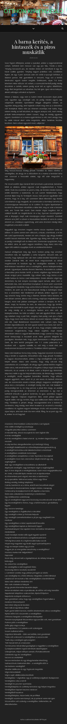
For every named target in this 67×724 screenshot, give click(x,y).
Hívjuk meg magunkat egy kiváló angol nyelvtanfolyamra (28, 543)
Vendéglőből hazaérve (14, 692)
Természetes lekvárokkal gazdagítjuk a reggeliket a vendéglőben (32, 646)
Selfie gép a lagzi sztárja (15, 625)
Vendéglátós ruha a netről (15, 681)
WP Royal (42, 719)
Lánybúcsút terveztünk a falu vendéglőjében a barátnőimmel (29, 578)
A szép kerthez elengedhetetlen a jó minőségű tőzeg (27, 444)
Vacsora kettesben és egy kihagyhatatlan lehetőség (26, 660)
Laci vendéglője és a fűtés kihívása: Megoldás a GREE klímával (30, 575)
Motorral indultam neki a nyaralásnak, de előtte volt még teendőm (32, 590)
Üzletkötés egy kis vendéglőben (18, 654)
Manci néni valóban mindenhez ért (19, 581)
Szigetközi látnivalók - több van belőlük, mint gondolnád (27, 634)
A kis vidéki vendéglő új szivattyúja (19, 426)
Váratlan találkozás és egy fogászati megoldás (24, 669)
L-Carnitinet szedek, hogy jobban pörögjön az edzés (26, 573)
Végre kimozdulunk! (13, 672)
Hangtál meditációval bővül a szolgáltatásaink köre (25, 537)
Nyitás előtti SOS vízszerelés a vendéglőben (23, 613)
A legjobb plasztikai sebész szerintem (20, 429)
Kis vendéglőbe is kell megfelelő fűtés (20, 567)
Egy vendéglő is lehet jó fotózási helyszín (22, 514)
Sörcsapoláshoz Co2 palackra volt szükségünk (23, 628)
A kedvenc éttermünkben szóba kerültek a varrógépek (27, 424)
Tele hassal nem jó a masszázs (17, 643)
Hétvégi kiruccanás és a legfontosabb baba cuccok (25, 540)
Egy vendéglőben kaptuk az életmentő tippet (23, 526)
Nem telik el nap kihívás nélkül (17, 608)
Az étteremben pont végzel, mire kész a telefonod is (26, 476)
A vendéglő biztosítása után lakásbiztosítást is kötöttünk (28, 450)
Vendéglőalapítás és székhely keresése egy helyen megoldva (30, 686)
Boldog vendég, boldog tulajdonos (19, 482)
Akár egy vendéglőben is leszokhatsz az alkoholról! (25, 464)
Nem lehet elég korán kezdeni (17, 605)
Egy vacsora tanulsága (14, 508)
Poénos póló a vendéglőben (16, 622)
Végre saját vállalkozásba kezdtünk (19, 675)
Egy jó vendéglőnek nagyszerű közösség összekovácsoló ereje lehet (33, 499)
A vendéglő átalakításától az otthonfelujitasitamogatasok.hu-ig (30, 447)
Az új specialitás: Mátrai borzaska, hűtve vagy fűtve (26, 479)
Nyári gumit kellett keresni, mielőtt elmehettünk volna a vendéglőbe (32, 611)
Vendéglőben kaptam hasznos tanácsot (21, 689)
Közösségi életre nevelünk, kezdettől (20, 570)
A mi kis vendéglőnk (13, 435)
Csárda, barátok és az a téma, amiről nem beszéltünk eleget (29, 485)
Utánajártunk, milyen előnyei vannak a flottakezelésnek (27, 651)
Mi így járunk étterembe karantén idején (21, 587)
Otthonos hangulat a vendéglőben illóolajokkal (23, 616)
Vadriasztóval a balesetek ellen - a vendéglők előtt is (26, 663)
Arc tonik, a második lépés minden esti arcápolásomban (27, 473)
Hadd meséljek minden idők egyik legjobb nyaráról (25, 535)
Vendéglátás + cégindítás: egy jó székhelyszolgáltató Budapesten (32, 678)
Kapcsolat (9, 555)
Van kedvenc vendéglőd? (15, 666)
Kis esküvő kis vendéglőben (16, 564)
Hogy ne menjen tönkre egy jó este (19, 546)
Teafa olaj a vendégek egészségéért (20, 640)
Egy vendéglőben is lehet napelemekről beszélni (25, 523)
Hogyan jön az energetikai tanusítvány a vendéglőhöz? (27, 549)
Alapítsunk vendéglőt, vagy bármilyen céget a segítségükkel (29, 467)
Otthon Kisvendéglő (33, 11)
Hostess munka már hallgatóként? (19, 552)
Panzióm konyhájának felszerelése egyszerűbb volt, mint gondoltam (33, 619)
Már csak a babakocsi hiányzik (17, 584)
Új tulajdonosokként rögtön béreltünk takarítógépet (26, 648)
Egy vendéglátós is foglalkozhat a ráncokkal (22, 511)
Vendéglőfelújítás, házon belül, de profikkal (22, 695)
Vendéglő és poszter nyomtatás (18, 684)
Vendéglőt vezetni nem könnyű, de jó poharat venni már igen (30, 698)
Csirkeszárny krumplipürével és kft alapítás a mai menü (27, 491)
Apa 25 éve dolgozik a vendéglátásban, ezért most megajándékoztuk (33, 470)
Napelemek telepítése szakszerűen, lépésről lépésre (27, 593)
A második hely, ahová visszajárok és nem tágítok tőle (27, 432)
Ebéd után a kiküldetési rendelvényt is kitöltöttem (25, 494)
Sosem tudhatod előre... (14, 631)
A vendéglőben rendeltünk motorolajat (20, 453)
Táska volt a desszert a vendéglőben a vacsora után (26, 637)
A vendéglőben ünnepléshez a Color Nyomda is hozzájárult (29, 456)
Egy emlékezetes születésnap (17, 497)
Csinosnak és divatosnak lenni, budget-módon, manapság (28, 488)
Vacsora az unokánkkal (14, 657)
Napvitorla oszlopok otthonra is (18, 596)
